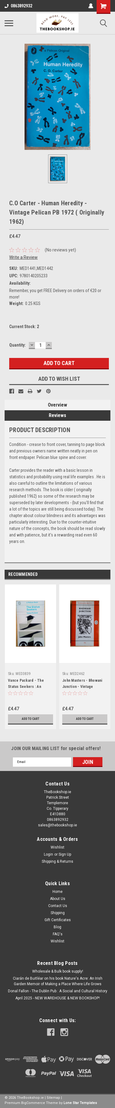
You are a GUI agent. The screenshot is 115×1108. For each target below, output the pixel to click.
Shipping (58, 913)
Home (57, 891)
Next (105, 574)
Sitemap (53, 1098)
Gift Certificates (57, 920)
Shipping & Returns (57, 861)
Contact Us (57, 906)
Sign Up (65, 854)
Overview (57, 405)
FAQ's (58, 934)
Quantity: (17, 345)
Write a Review (23, 257)
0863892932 (18, 5)
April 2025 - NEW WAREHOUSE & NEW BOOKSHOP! (57, 998)
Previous (97, 574)
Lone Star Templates (80, 1103)
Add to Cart (30, 719)
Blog (57, 927)
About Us (57, 899)
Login (48, 854)
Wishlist (57, 847)
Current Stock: (24, 326)
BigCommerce (33, 1103)
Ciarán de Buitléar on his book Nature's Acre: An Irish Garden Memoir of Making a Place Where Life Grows (57, 981)
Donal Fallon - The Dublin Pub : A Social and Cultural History (57, 991)
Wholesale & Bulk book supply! (57, 971)
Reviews (57, 415)
